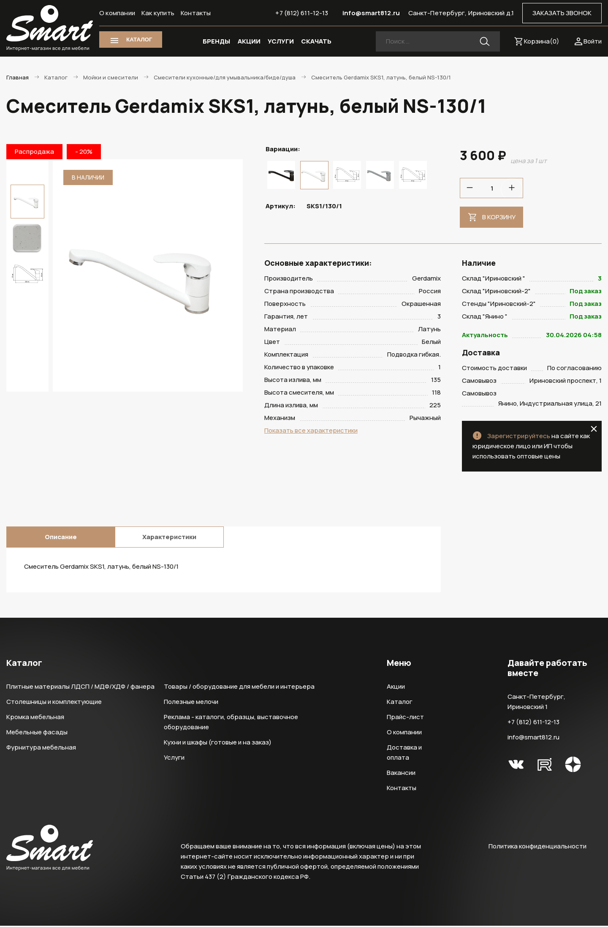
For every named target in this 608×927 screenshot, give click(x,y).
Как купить (157, 12)
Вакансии (401, 773)
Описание (61, 538)
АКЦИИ (249, 41)
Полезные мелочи (191, 702)
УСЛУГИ (281, 41)
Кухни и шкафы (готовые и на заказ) (217, 743)
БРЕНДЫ (216, 41)
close (594, 430)
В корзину (499, 217)
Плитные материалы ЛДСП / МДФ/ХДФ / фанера (80, 687)
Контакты (196, 12)
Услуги (174, 758)
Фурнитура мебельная (41, 748)
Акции (396, 687)
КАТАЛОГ (139, 39)
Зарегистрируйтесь (518, 437)
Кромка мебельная (35, 718)
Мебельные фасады (37, 733)
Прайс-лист (405, 718)
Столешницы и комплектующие (54, 702)
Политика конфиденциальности (537, 847)
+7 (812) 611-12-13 (301, 12)
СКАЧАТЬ (316, 41)
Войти (593, 41)
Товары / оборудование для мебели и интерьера (239, 687)
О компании (117, 12)
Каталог (400, 702)
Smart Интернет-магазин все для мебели (49, 28)
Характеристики (169, 538)
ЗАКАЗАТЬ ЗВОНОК (562, 12)
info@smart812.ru (371, 12)
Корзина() (541, 41)
